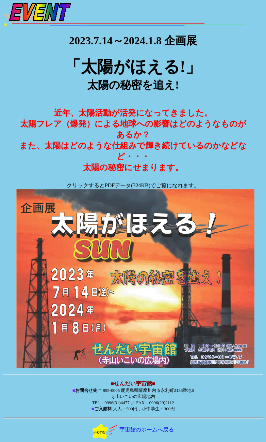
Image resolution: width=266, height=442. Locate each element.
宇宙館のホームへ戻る (133, 429)
